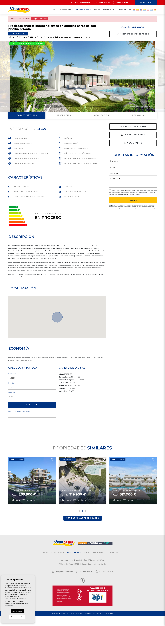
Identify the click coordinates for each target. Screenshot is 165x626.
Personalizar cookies (17, 617)
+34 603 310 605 (121, 2)
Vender (97, 9)
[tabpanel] (32, 489)
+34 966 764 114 (101, 2)
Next (162, 83)
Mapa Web (95, 623)
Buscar (145, 2)
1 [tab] (79, 521)
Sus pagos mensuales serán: (19, 418)
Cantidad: (12, 380)
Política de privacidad (122, 199)
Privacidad (79, 623)
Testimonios (108, 9)
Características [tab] (27, 122)
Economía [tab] (138, 122)
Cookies (87, 623)
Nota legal (70, 623)
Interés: (11, 390)
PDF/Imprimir (133, 150)
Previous (2, 83)
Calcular (32, 411)
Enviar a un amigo (133, 141)
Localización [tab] (101, 122)
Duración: (12, 399)
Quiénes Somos (66, 9)
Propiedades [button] (83, 9)
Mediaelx (109, 623)
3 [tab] (85, 521)
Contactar (121, 9)
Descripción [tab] (64, 122)
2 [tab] (82, 521)
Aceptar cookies (17, 611)
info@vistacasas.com (81, 2)
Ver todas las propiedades (82, 528)
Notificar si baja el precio (133, 36)
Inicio (55, 9)
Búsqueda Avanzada (39, 19)
